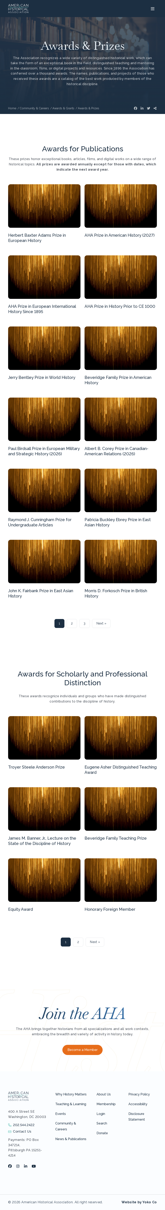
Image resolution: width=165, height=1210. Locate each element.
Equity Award (20, 909)
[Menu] (152, 8)
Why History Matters (71, 1094)
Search (102, 1123)
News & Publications (70, 1139)
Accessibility (137, 1104)
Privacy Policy (139, 1094)
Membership (106, 1104)
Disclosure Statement (136, 1117)
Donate (102, 1133)
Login (101, 1114)
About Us (104, 1094)
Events (60, 1114)
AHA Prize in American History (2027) (120, 235)
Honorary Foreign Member (110, 909)
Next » (101, 623)
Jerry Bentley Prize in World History (41, 377)
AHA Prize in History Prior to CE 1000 (120, 306)
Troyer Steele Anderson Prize (36, 767)
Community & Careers (65, 1126)
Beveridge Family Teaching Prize (116, 838)
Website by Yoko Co (139, 1202)
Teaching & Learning (70, 1104)
